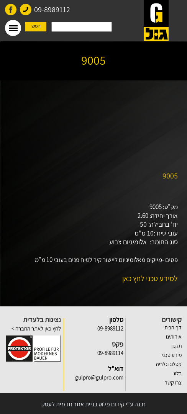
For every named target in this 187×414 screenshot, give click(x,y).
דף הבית (173, 327)
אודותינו (174, 336)
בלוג (177, 373)
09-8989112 (52, 10)
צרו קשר (173, 382)
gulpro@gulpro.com (99, 377)
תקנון (176, 345)
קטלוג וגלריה (169, 364)
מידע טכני (172, 355)
